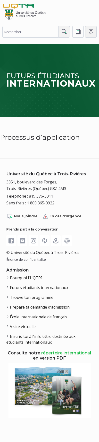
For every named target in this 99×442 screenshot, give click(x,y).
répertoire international (66, 352)
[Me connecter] (91, 32)
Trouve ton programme (31, 297)
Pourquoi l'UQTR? (26, 278)
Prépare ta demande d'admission (40, 307)
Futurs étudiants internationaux (39, 287)
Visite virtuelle (23, 326)
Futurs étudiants (51, 80)
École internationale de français (38, 317)
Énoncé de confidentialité (26, 259)
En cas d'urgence (62, 216)
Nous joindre (22, 216)
